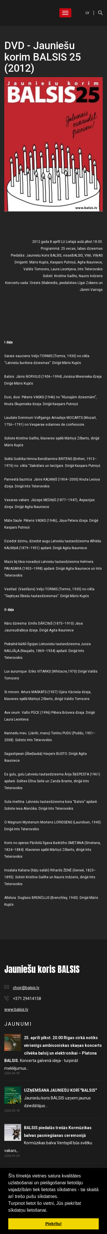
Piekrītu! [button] (53, 1223)
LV (87, 13)
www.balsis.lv (16, 1009)
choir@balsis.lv (26, 987)
